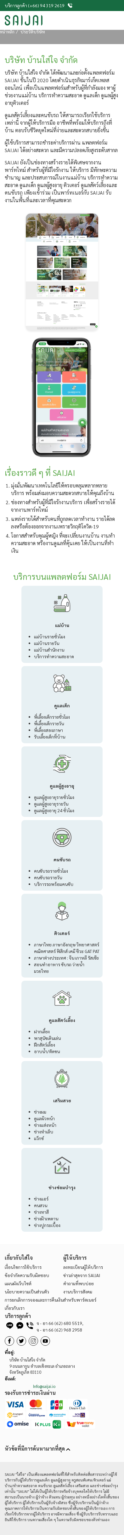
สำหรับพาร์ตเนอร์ (79, 1300)
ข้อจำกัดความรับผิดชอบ (27, 1275)
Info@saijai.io (44, 1386)
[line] (10, 1327)
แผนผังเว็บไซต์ (18, 1283)
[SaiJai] (23, 20)
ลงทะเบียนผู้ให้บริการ (83, 1267)
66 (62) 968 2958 (59, 1329)
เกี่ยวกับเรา (15, 1308)
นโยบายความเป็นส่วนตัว (27, 1291)
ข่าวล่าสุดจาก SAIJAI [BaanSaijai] (81, 1275)
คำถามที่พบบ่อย (78, 1283)
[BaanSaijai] (21, 1341)
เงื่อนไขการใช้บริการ (23, 1267)
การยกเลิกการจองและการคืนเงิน (34, 1300)
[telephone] (30, 1327)
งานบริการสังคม (77, 1291)
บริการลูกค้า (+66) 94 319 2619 (38, 5)
